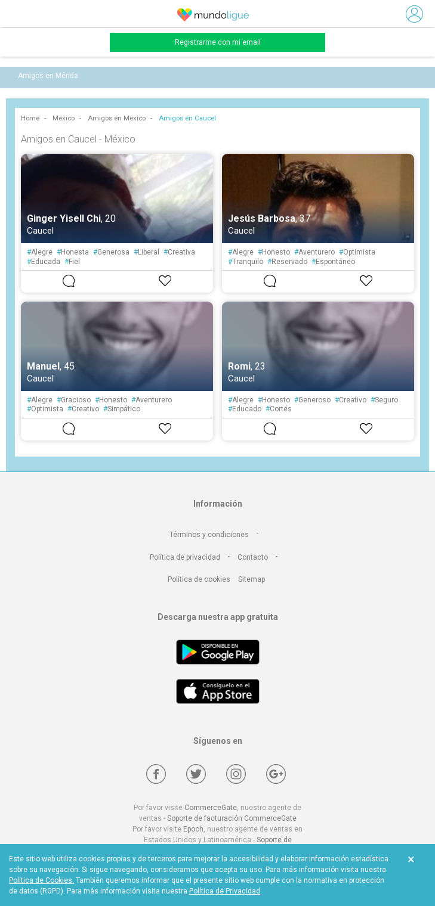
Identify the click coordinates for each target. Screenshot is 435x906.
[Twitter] (196, 774)
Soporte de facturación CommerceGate (232, 818)
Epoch (193, 829)
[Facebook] (156, 774)
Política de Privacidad (224, 891)
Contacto (252, 557)
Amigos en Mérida (48, 76)
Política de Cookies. (41, 880)
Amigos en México (117, 118)
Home (30, 118)
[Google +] (276, 774)
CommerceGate (210, 807)
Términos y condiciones (209, 534)
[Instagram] (236, 774)
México (64, 118)
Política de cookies (199, 579)
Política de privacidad (185, 557)
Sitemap (251, 579)
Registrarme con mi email (218, 42)
